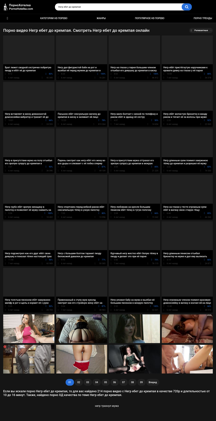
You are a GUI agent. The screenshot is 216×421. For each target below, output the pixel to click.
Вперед (153, 382)
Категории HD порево (53, 18)
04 (96, 382)
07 (123, 382)
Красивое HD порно (7, 18)
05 (105, 382)
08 (132, 382)
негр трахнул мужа (107, 405)
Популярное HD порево (149, 18)
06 (114, 382)
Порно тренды (203, 18)
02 (78, 382)
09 (141, 382)
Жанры (101, 18)
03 (87, 382)
